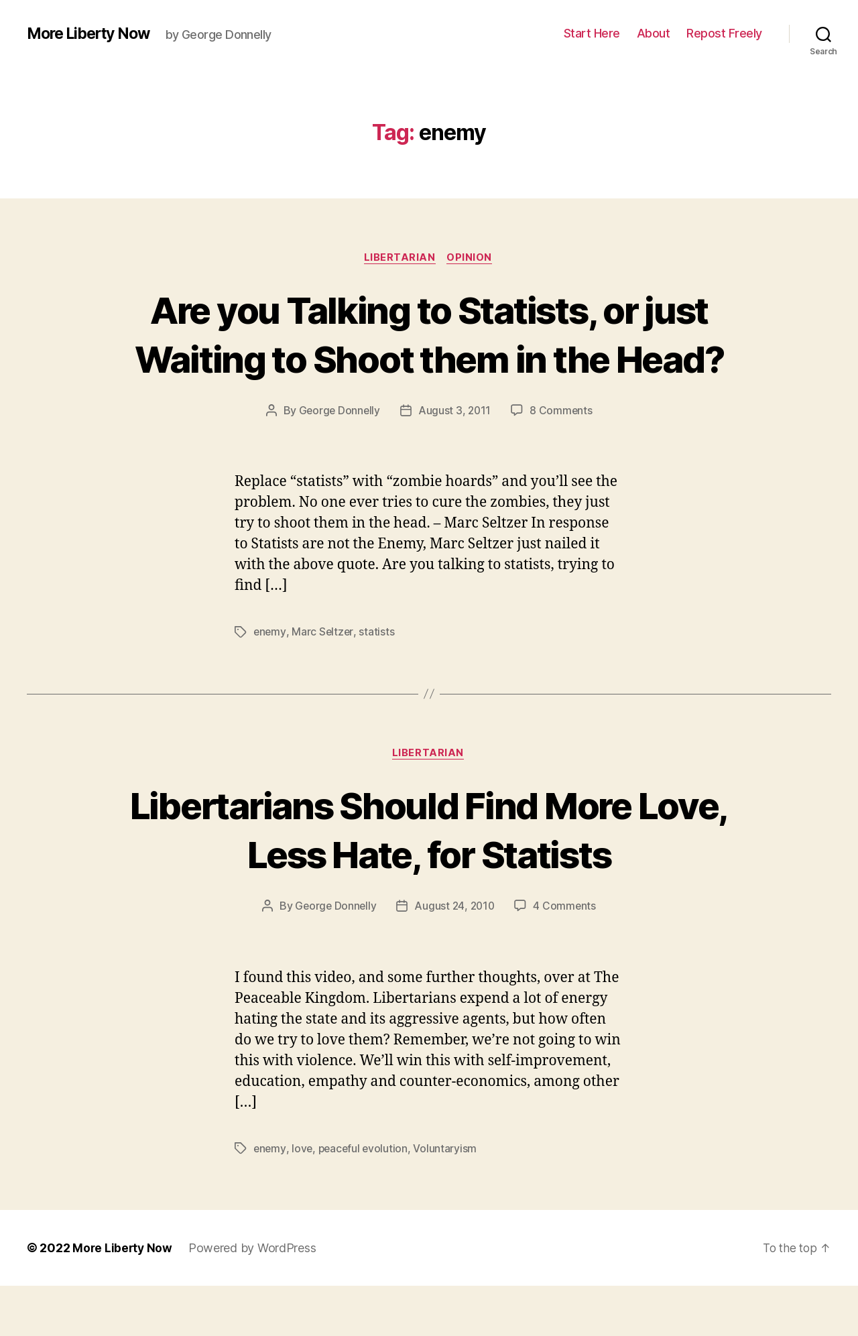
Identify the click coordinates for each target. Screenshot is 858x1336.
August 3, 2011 (455, 460)
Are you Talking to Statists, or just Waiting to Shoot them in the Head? (428, 358)
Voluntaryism (449, 1198)
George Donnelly (338, 460)
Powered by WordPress (254, 1298)
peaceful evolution (366, 1198)
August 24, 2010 (455, 956)
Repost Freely (724, 33)
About (653, 33)
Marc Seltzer (323, 681)
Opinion (472, 258)
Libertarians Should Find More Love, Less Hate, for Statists (429, 879)
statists (377, 681)
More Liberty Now (93, 33)
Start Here (592, 33)
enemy (270, 681)
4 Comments (566, 956)
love (303, 1198)
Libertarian (400, 258)
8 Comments (562, 460)
